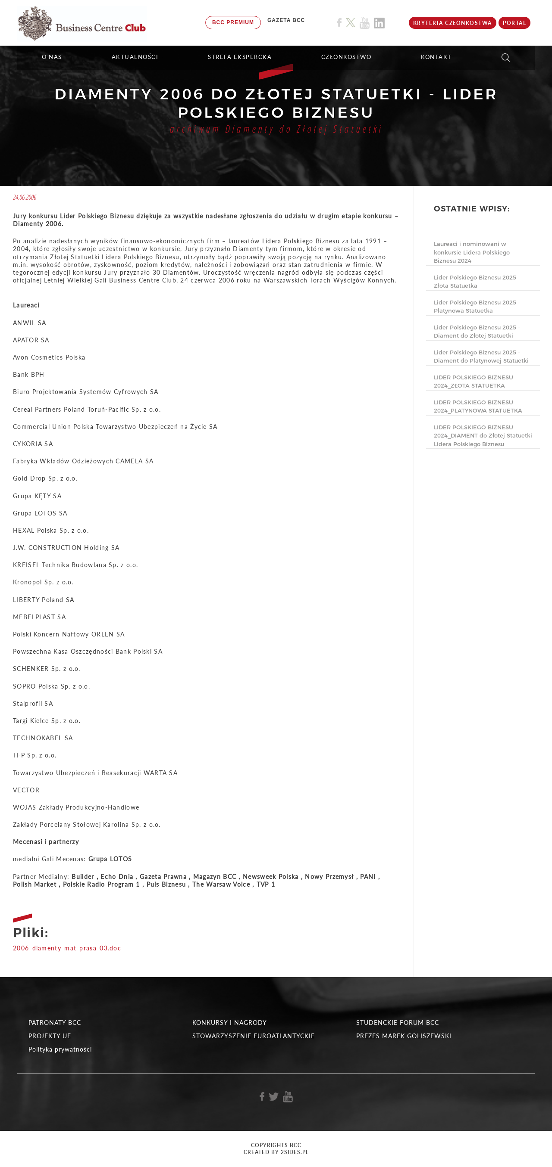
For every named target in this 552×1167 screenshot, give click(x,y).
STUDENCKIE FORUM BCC (397, 1022)
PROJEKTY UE (49, 1036)
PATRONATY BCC (54, 1022)
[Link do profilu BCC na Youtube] (365, 23)
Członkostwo (346, 56)
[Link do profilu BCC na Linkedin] (379, 23)
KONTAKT (436, 56)
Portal (514, 23)
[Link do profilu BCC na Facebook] (339, 22)
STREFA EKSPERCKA (240, 56)
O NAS (52, 56)
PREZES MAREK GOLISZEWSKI (404, 1036)
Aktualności (135, 56)
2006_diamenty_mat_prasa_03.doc (67, 948)
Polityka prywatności (60, 1049)
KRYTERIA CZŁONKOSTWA (452, 23)
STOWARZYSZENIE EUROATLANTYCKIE (253, 1036)
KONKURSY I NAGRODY (229, 1022)
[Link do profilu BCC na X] (351, 23)
